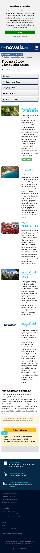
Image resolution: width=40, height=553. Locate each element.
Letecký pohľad (10, 99)
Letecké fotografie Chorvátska (11, 517)
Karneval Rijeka (30, 226)
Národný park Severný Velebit (29, 274)
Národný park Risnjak (29, 324)
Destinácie (6, 57)
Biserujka (10, 399)
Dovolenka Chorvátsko (8, 497)
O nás (3, 525)
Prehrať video (27, 159)
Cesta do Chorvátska (8, 511)
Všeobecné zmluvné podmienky (11, 534)
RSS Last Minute (20, 549)
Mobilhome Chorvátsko (8, 502)
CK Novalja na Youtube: (17, 473)
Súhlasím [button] (20, 32)
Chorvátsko (5, 508)
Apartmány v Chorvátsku (9, 494)
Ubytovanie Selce (11, 82)
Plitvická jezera (20, 430)
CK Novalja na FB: (15, 462)
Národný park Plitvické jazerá (30, 109)
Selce (22, 57)
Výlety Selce (29, 57)
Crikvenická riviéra (15, 57)
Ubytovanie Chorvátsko (9, 499)
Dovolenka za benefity (8, 528)
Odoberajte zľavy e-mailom (18, 482)
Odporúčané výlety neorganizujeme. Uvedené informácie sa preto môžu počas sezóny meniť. (18, 419)
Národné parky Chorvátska (10, 514)
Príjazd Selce (9, 94)
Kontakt (3, 522)
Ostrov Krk (27, 170)
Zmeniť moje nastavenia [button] (20, 36)
